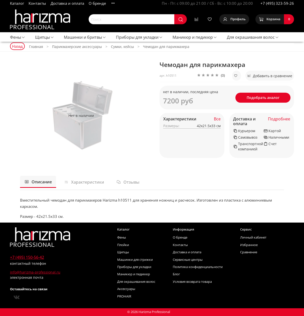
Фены (17, 37)
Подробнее (279, 119)
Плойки (123, 245)
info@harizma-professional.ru (35, 272)
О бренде (97, 3)
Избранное (249, 245)
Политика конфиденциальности (198, 267)
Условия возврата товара (192, 282)
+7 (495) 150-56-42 (27, 257)
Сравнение (248, 252)
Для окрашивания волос (253, 37)
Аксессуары (126, 289)
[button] (211, 75)
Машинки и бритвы (85, 37)
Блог (176, 274)
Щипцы (44, 37)
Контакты (37, 3)
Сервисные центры (188, 260)
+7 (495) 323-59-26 (277, 3)
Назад (17, 46)
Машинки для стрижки (135, 260)
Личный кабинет (253, 237)
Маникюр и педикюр (195, 37)
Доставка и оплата (67, 3)
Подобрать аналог (263, 97)
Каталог (17, 3)
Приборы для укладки (139, 37)
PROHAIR (124, 296)
